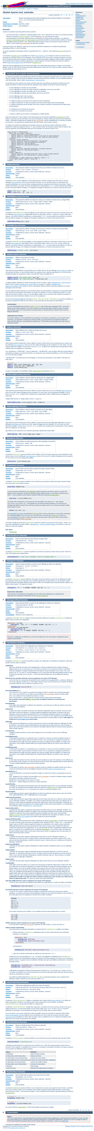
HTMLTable (9, 721)
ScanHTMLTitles (10, 784)
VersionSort (9, 889)
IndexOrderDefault (80, 34)
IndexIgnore (79, 29)
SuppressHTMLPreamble (13, 819)
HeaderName (79, 26)
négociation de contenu (17, 513)
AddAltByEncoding (81, 15)
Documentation (21, 8)
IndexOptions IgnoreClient (35, 80)
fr (64, 15)
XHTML (8, 923)
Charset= (14, 678)
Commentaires (80, 47)
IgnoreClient (9, 765)
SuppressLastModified (12, 844)
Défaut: (8, 568)
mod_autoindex (25, 43)
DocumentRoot (54, 495)
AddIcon (9, 40)
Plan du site (89, 3)
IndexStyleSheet (80, 36)
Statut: (5, 22)
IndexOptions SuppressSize (28, 284)
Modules (67, 3)
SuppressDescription (12, 808)
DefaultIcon (79, 25)
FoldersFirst (9, 709)
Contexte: (9, 171)
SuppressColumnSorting (15, 62)
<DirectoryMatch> (42, 596)
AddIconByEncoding (19, 40)
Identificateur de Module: (10, 24)
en (61, 15)
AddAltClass (9, 665)
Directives (73, 3)
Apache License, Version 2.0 (17, 1128)
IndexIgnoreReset (80, 31)
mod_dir (42, 36)
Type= (11, 880)
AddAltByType (79, 17)
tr (72, 15)
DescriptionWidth (19, 299)
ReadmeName (79, 37)
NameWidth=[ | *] (11, 771)
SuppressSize (10, 859)
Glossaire (83, 3)
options (54, 515)
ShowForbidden (10, 791)
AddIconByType (32, 40)
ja (66, 15)
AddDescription (80, 19)
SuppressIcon (10, 835)
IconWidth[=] (11, 747)
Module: (8, 177)
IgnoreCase (9, 758)
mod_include (26, 519)
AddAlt (77, 14)
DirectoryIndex (24, 36)
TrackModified (10, 863)
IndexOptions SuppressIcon (61, 282)
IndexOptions (15, 56)
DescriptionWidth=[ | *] (13, 690)
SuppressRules (10, 850)
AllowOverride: (10, 173)
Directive (16, 164)
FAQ (78, 3)
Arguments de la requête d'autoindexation (82, 43)
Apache (5, 8)
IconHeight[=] (11, 736)
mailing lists (64, 1121)
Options (60, 51)
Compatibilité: (10, 614)
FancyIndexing (40, 56)
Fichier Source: (7, 26)
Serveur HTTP (12, 8)
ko (69, 15)
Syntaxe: (8, 169)
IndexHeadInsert (80, 28)
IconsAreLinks (10, 731)
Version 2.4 (29, 8)
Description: (7, 18)
